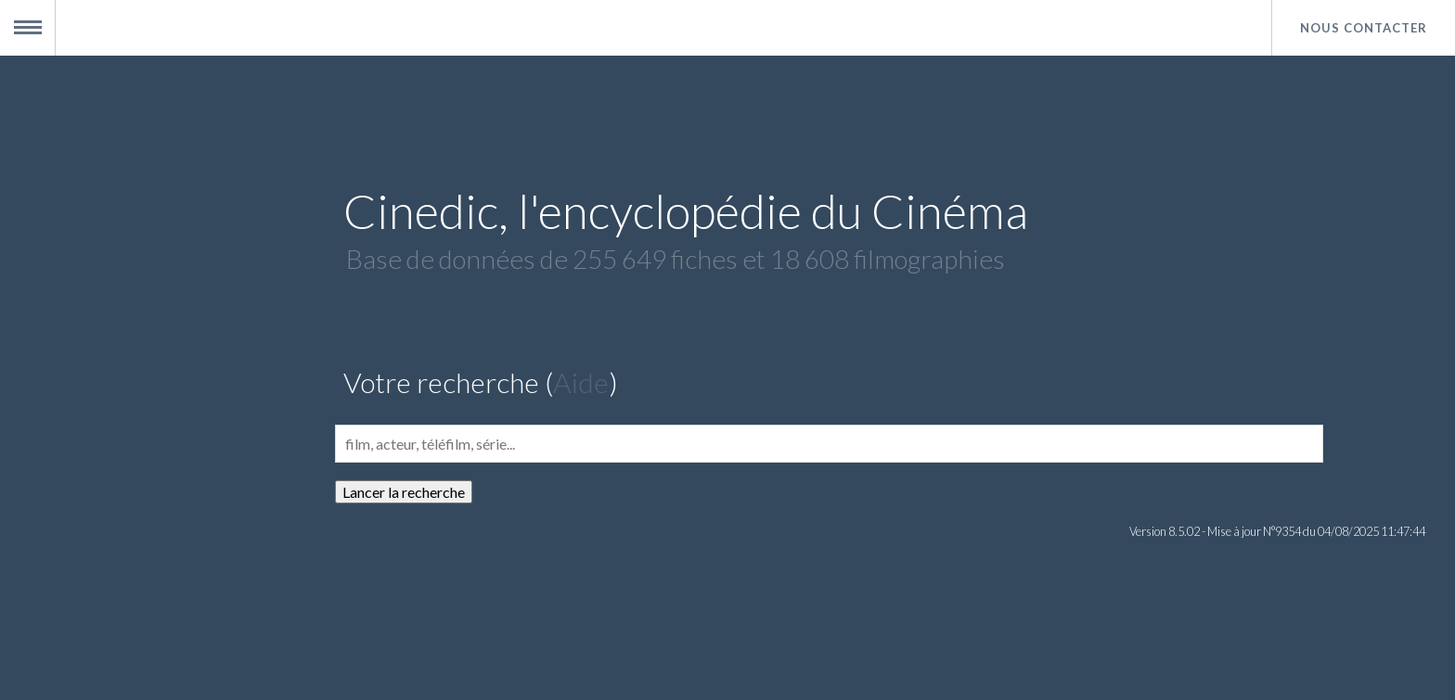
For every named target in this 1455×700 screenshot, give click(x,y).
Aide (581, 382)
